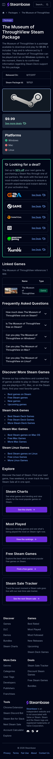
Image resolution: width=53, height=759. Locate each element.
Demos (7, 635)
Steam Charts (10, 646)
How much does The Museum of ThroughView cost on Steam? (26, 314)
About (34, 753)
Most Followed (35, 635)
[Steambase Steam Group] (33, 731)
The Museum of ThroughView (36, 12)
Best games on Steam (19, 394)
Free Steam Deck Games (21, 419)
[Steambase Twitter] (37, 731)
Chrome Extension (13, 707)
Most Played (34, 629)
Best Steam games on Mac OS (24, 434)
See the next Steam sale (26, 598)
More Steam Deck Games (21, 423)
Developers (9, 682)
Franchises (9, 693)
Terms (16, 753)
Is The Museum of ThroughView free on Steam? (26, 325)
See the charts (26, 509)
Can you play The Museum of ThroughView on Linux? (26, 359)
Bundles (7, 640)
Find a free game (26, 569)
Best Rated (33, 623)
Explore (7, 735)
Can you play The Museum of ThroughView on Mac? (26, 348)
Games (7, 623)
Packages (13, 12)
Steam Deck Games (38, 652)
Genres (7, 665)
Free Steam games (18, 397)
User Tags (8, 676)
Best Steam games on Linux (22, 453)
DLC (5, 629)
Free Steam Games (38, 680)
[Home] (3, 13)
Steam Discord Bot (13, 713)
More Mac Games (17, 441)
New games (14, 401)
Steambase (32, 709)
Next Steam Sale (12, 724)
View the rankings (26, 539)
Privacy (7, 753)
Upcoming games (17, 404)
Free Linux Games (17, 457)
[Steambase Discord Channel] (28, 731)
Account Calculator (13, 730)
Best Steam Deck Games (21, 416)
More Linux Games (18, 460)
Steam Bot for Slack (13, 718)
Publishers (9, 688)
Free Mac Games (17, 438)
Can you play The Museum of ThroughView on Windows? (26, 337)
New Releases (35, 640)
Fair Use (25, 753)
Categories (9, 671)
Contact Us (44, 753)
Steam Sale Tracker (38, 665)
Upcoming (33, 646)
